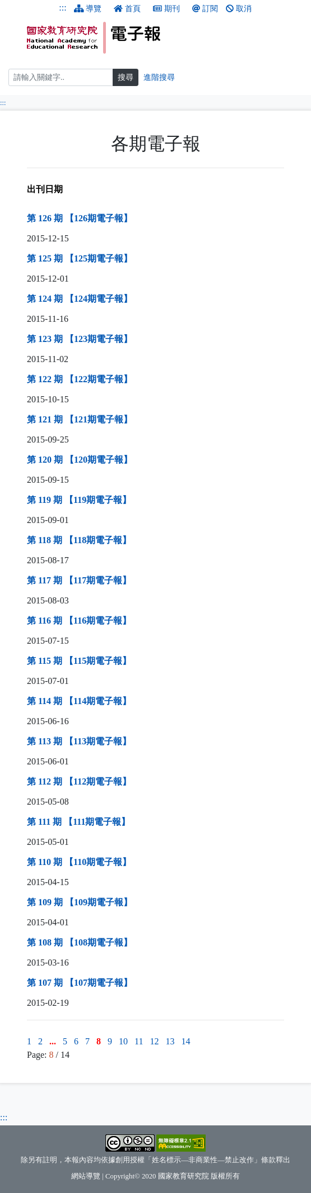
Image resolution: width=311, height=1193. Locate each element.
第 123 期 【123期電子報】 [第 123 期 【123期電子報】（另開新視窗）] (79, 339)
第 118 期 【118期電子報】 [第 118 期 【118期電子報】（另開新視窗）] (79, 540)
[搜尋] (60, 77)
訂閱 (205, 8)
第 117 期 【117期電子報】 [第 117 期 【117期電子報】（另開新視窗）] (79, 580)
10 (123, 1041)
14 (185, 1041)
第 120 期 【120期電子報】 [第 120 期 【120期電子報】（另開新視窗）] (79, 459)
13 (169, 1041)
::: (62, 7)
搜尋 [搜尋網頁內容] (125, 77)
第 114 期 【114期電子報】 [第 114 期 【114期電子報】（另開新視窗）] (79, 701)
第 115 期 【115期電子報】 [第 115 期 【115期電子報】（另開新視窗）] (79, 661)
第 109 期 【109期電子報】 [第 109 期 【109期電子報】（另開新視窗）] (79, 902)
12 (154, 1041)
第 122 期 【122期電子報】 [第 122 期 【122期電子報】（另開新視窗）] (79, 379)
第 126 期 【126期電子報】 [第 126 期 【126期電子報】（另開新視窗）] (79, 218)
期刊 (166, 8)
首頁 (127, 8)
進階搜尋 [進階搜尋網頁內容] (159, 77)
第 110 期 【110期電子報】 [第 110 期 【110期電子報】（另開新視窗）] (79, 862)
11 (138, 1041)
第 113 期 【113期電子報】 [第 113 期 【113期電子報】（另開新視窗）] (79, 741)
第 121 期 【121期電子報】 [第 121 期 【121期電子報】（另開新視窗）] (79, 419)
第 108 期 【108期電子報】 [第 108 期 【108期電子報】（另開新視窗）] (79, 942)
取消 (239, 8)
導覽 (88, 8)
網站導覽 (85, 1176)
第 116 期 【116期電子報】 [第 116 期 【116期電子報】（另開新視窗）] (79, 620)
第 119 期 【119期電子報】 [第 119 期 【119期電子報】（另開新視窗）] (79, 500)
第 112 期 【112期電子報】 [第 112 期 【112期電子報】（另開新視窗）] (79, 781)
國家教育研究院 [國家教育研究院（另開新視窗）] (183, 1176)
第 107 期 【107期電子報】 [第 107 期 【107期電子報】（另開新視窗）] (79, 982)
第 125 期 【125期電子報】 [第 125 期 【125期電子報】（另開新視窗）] (79, 258)
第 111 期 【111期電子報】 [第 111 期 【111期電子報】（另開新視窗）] (78, 821)
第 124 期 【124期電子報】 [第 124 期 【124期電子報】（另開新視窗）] (79, 298)
